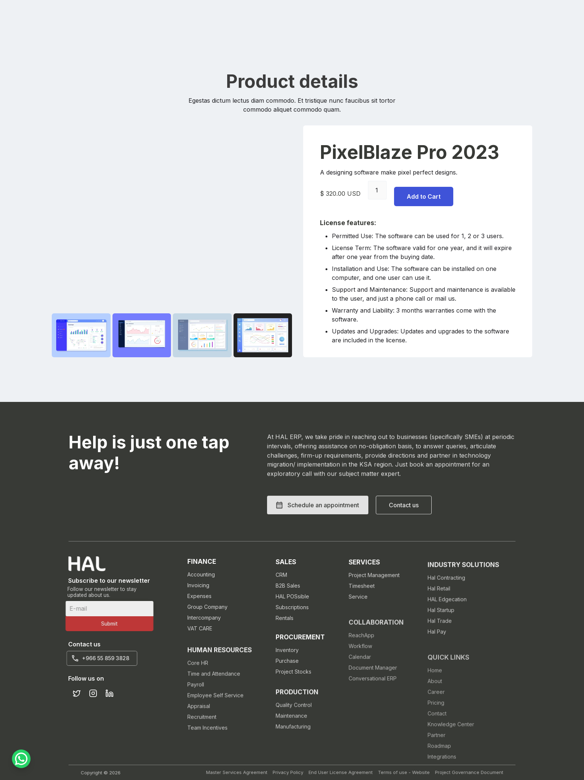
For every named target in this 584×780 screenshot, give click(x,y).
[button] (317, 530)
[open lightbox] (81, 335)
